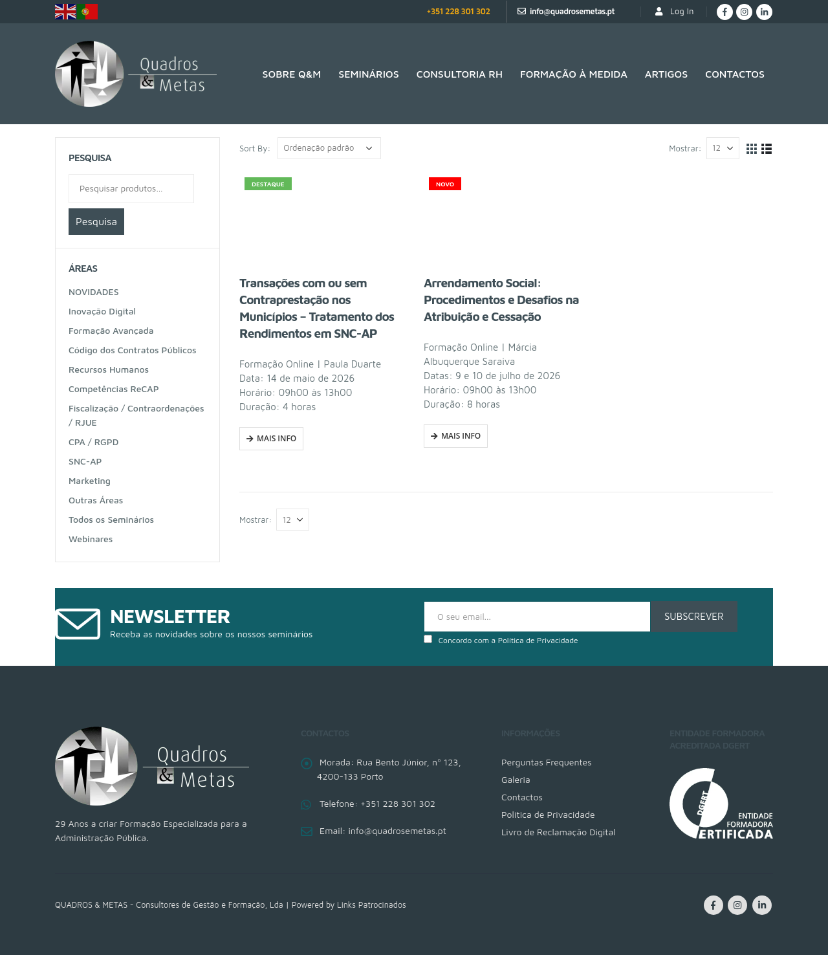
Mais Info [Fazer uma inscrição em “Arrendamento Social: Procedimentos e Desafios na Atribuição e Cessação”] (461, 435)
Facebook (713, 905)
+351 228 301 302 (458, 11)
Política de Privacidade (538, 640)
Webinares (91, 538)
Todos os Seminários (111, 519)
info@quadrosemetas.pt (572, 11)
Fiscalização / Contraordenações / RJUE (136, 415)
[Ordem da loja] (329, 148)
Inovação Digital (102, 310)
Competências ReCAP (114, 388)
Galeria (515, 779)
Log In (673, 11)
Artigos (666, 74)
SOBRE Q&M (292, 74)
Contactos (735, 74)
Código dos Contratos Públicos (133, 349)
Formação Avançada (111, 330)
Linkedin (762, 905)
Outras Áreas (96, 499)
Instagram (737, 905)
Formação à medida (573, 74)
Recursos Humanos (109, 369)
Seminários (368, 74)
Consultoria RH (460, 74)
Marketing (90, 480)
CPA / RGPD (93, 441)
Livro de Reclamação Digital (558, 831)
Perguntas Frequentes (546, 761)
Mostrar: (685, 148)
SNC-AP (85, 461)
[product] (321, 218)
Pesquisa (96, 221)
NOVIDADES (94, 291)
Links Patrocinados (371, 905)
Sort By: (254, 148)
